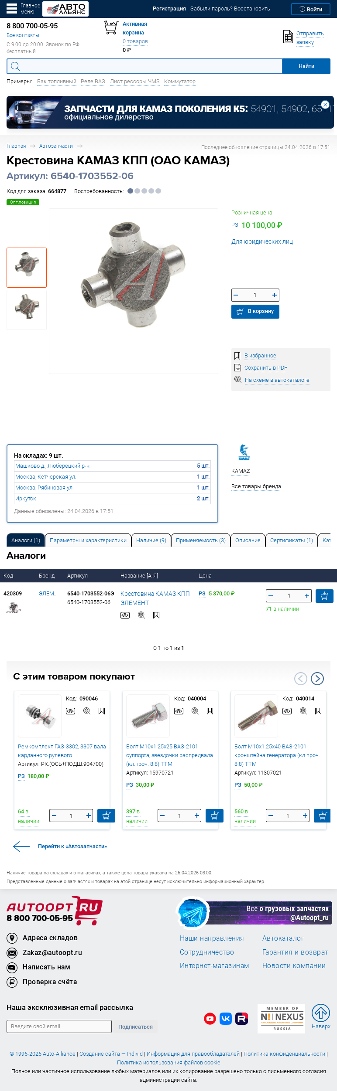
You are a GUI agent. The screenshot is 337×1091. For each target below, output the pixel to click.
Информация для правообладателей (193, 1053)
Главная (16, 146)
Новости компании (294, 965)
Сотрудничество (207, 952)
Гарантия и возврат (295, 952)
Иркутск (25, 498)
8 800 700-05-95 (40, 918)
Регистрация (169, 8)
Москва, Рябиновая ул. (44, 487)
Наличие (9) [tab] (151, 540)
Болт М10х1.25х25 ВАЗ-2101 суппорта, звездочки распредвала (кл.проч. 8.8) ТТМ (169, 755)
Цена (206, 575)
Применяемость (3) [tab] (201, 540)
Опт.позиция (23, 202)
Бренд (47, 575)
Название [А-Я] (139, 575)
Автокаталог (283, 938)
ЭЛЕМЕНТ (52, 593)
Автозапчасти (56, 146)
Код (8, 575)
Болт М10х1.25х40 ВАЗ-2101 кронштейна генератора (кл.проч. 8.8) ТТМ (277, 755)
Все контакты (23, 35)
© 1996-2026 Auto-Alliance (43, 1053)
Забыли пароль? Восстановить (230, 8)
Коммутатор (180, 81)
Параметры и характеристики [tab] (88, 540)
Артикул (78, 575)
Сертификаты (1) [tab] (291, 540)
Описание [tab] (248, 540)
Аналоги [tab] (25, 540)
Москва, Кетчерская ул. (45, 476)
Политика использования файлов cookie (168, 1062)
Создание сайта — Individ (111, 1053)
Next (317, 678)
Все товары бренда (256, 486)
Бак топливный (56, 81)
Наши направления (212, 938)
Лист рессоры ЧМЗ (135, 81)
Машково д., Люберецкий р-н (52, 465)
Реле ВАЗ (93, 81)
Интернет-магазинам (214, 965)
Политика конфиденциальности (284, 1053)
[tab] (26, 540)
